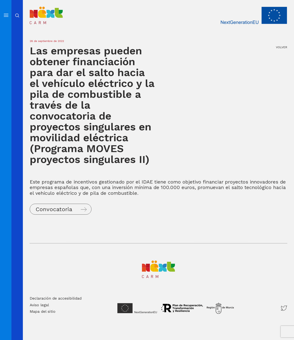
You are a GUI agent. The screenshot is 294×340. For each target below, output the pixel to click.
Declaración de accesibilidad (56, 298)
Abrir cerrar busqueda (17, 16)
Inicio (36, 9)
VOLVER (281, 47)
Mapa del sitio (42, 311)
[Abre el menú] (6, 15)
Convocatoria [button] (54, 209)
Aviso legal (39, 305)
